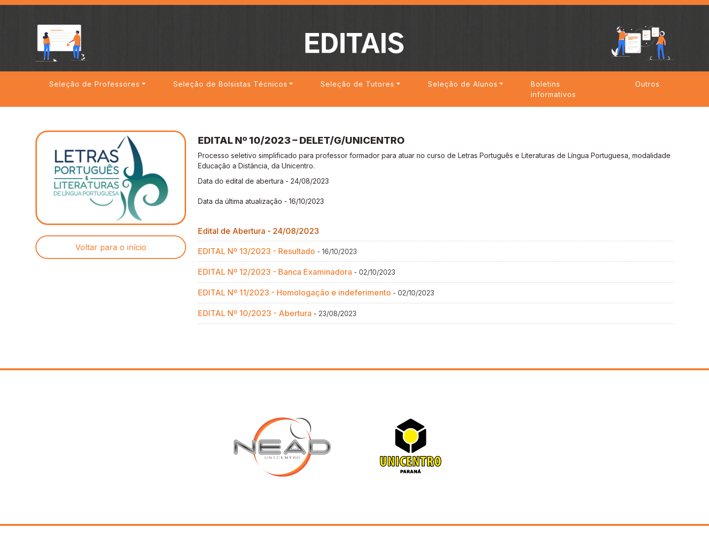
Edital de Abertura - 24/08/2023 (258, 233)
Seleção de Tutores (357, 84)
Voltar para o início (110, 249)
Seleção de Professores (94, 84)
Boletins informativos (553, 89)
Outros (647, 84)
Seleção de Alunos (463, 84)
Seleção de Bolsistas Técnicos (230, 84)
